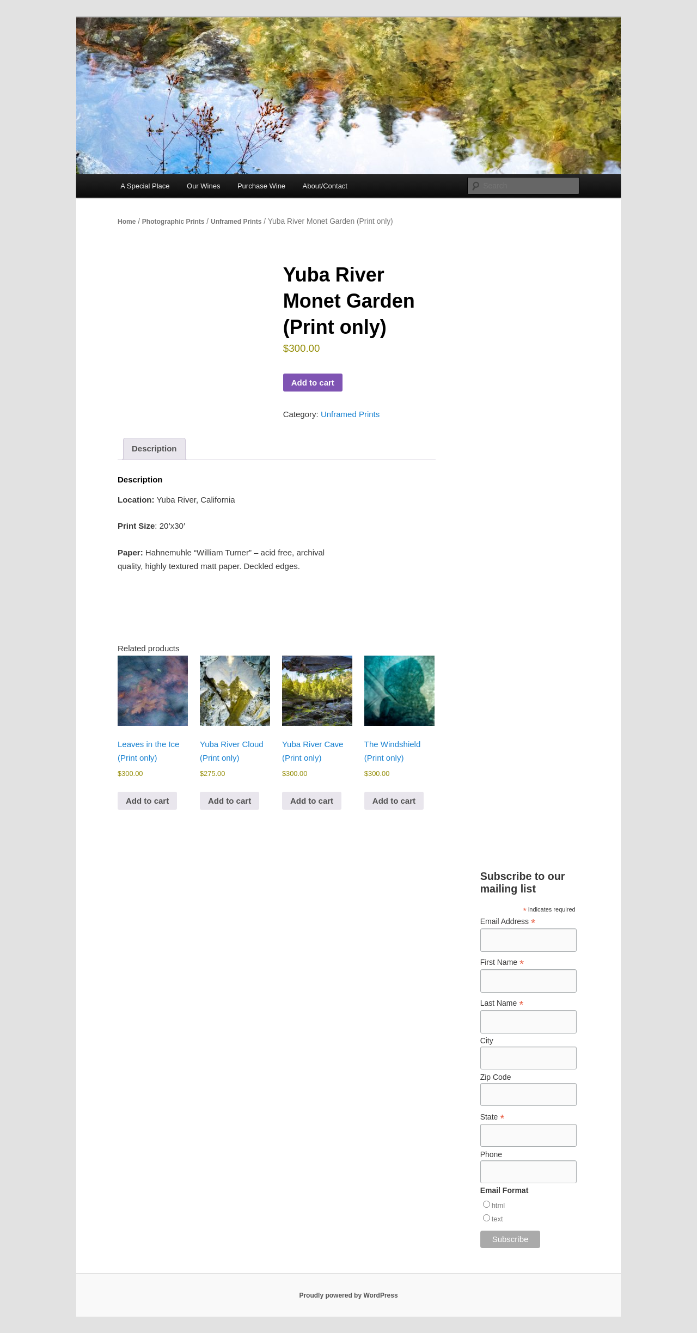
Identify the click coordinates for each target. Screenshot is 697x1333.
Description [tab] (154, 448)
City (486, 1040)
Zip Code (495, 1077)
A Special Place (144, 186)
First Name (502, 962)
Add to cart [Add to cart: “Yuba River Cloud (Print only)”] (229, 800)
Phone (491, 1154)
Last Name (502, 1003)
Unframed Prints (236, 221)
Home (127, 221)
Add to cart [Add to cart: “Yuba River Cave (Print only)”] (311, 800)
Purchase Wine (261, 186)
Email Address (508, 921)
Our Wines (203, 186)
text (497, 1219)
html (498, 1205)
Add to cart (312, 382)
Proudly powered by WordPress (348, 1295)
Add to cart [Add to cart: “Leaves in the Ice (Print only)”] (147, 800)
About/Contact (325, 186)
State (492, 1117)
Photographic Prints (173, 221)
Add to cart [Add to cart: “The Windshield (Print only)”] (393, 800)
